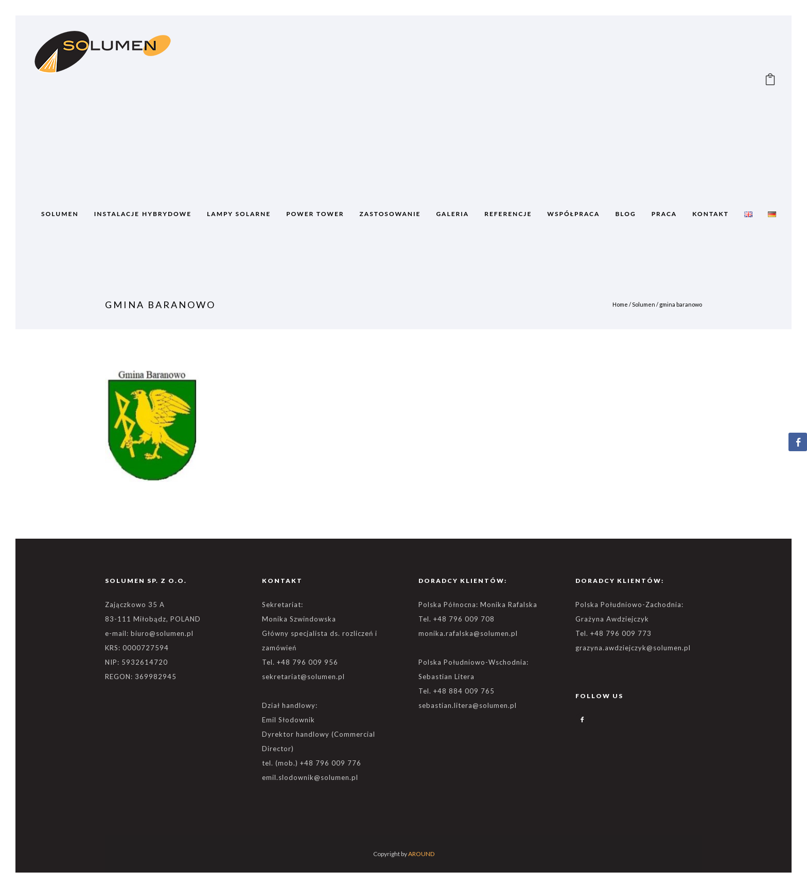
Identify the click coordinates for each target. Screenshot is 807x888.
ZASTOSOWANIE (390, 214)
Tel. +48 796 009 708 (456, 619)
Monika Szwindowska (299, 619)
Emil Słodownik (288, 720)
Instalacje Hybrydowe (142, 214)
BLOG (625, 214)
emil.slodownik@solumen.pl (310, 777)
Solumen (643, 304)
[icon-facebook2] (582, 720)
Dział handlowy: (290, 705)
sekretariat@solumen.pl (303, 676)
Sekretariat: (282, 604)
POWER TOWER (315, 214)
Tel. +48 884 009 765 (456, 691)
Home (620, 304)
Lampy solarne (239, 214)
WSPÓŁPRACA (573, 214)
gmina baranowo (680, 304)
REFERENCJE (508, 214)
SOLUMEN (60, 214)
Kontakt (710, 214)
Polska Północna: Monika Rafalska (477, 604)
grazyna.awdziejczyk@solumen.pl (633, 648)
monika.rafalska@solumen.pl (468, 633)
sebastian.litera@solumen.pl (467, 705)
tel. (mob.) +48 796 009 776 (311, 763)
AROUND (421, 854)
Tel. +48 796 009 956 (300, 662)
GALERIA (452, 214)
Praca (664, 214)
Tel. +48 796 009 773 (613, 633)
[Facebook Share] (797, 442)
